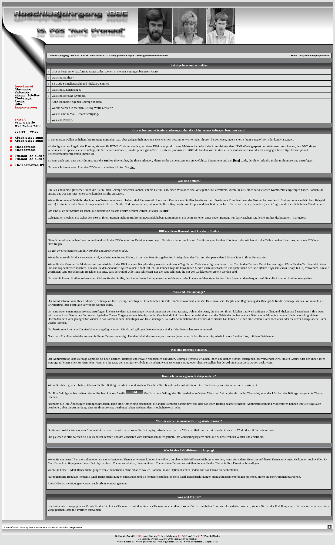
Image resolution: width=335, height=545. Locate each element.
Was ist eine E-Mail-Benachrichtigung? (75, 114)
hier (221, 470)
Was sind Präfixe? (63, 120)
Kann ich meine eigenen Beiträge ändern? (77, 101)
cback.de (193, 538)
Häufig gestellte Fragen (121, 55)
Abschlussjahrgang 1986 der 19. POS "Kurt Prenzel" (77, 55)
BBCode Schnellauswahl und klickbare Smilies (80, 83)
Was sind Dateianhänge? (66, 89)
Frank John (179, 538)
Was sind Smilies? (63, 77)
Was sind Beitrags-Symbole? (69, 95)
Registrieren (322, 55)
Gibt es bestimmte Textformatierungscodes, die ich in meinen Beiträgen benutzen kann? (105, 71)
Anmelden (309, 55)
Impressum (76, 527)
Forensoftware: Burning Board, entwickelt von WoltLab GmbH (35, 527)
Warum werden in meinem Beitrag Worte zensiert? (82, 108)
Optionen (281, 476)
